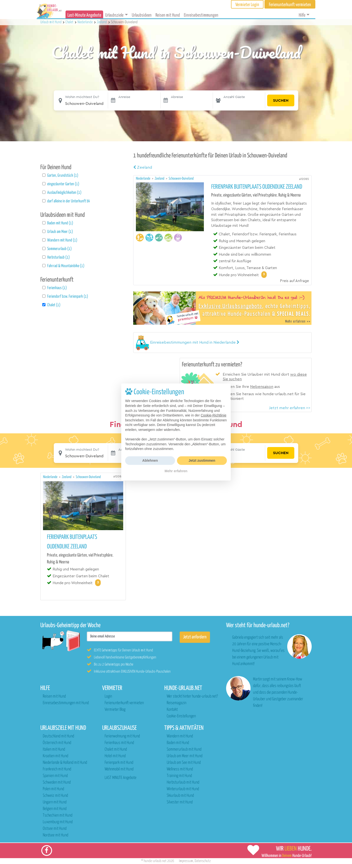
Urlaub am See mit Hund (184, 763)
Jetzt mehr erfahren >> (289, 408)
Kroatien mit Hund (55, 756)
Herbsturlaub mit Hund (183, 782)
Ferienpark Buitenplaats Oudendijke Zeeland (256, 187)
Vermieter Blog (115, 710)
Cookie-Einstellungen (181, 716)
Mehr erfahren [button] (176, 471)
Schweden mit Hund (57, 782)
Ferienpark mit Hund (119, 763)
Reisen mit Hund (167, 15)
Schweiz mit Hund (55, 796)
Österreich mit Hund (57, 743)
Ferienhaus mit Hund (119, 743)
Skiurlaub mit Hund (180, 796)
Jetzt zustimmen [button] (202, 460)
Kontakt (172, 710)
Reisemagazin (176, 703)
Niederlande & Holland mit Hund (65, 763)
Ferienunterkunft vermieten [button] (290, 4)
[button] (194, 342)
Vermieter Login (247, 4)
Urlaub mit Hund (51, 22)
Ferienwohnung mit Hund (122, 736)
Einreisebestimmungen (201, 15)
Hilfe (302, 15)
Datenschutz (203, 861)
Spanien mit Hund (55, 776)
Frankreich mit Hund (57, 769)
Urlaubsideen (142, 15)
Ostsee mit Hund (54, 829)
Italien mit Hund (54, 749)
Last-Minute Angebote (84, 15)
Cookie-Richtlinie (213, 415)
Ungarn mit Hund (54, 802)
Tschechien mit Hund (57, 815)
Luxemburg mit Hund (58, 822)
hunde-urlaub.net (155, 861)
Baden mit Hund (178, 743)
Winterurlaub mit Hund (183, 789)
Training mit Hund (179, 776)
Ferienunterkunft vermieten (124, 703)
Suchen (280, 100)
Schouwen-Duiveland (181, 178)
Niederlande (143, 178)
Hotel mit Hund (115, 756)
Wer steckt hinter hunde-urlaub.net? (192, 696)
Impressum (186, 861)
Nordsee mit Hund (55, 835)
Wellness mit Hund (180, 769)
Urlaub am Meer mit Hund (184, 756)
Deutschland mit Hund (58, 736)
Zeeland (142, 167)
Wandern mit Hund (180, 736)
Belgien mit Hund (54, 809)
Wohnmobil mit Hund (119, 769)
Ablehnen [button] (150, 460)
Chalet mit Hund (116, 749)
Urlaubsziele (114, 15)
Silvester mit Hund (180, 802)
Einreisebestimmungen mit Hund (66, 703)
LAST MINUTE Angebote (120, 778)
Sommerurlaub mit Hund (184, 749)
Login (108, 696)
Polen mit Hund (53, 789)
